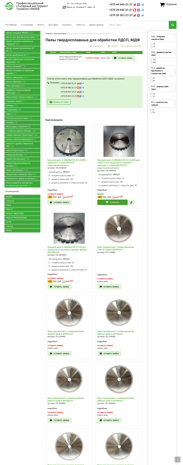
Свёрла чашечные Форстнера (21, 135)
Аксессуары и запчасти (18, 126)
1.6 (152, 44)
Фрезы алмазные (15, 81)
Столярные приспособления (21, 131)
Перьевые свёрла (15, 101)
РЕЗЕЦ (9, 230)
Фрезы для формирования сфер (22, 37)
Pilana (8, 205)
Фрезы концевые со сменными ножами (20, 71)
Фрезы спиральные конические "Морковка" (20, 60)
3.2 (152, 96)
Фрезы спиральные (17, 77)
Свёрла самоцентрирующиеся (21, 139)
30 (152, 81)
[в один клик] (131, 202)
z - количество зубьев (159, 103)
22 (152, 78)
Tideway (9, 226)
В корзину (114, 202)
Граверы (11, 105)
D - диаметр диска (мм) (161, 53)
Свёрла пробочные (16, 155)
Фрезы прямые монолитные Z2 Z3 (20, 49)
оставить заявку (125, 58)
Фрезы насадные (15, 66)
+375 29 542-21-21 (126, 9)
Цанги (11, 114)
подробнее (52, 190)
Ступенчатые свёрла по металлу (21, 178)
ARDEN (9, 196)
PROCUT (9, 209)
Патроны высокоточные (19, 118)
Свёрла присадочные (18, 159)
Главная (48, 33)
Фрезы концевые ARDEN (20, 33)
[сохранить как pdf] (131, 46)
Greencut (10, 201)
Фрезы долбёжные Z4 (17, 55)
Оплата (40, 24)
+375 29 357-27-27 (126, 15)
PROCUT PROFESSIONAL (16, 218)
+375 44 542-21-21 (126, 4)
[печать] (112, 46)
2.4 (152, 94)
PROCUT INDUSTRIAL (15, 213)
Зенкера (11, 122)
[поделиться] (96, 46)
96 (152, 112)
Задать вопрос (96, 24)
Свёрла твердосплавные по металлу (18, 164)
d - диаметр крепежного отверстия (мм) (158, 71)
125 (153, 59)
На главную (11, 24)
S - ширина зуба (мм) (159, 87)
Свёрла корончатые (17, 150)
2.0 (152, 46)
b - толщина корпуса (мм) (158, 37)
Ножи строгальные (17, 170)
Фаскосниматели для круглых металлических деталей (19, 184)
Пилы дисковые (15, 86)
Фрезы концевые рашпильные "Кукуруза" (19, 42)
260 (153, 62)
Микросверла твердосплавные (21, 97)
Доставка (53, 24)
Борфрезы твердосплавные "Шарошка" (18, 91)
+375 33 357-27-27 (72, 96)
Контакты (67, 24)
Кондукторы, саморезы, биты (21, 174)
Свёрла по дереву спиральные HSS (19, 144)
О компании (27, 24)
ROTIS (8, 222)
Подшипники (13, 110)
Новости (80, 24)
